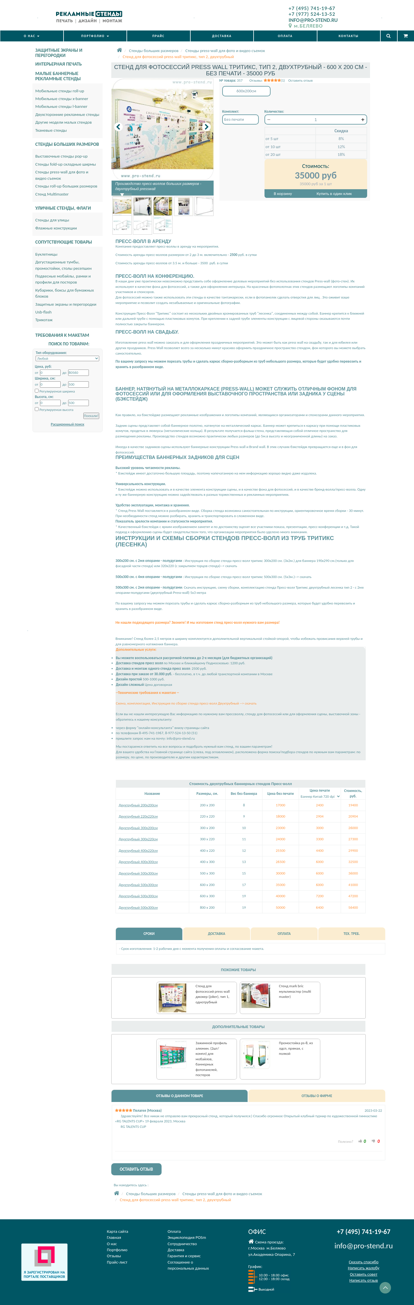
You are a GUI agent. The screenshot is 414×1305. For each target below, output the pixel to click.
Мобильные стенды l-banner (61, 106)
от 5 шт (272, 138)
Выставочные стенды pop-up (61, 156)
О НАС (31, 36)
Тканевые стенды (51, 130)
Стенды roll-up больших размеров (66, 186)
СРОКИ (148, 933)
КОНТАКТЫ (349, 36)
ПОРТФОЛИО (95, 36)
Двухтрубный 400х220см (138, 850)
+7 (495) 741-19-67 (312, 8)
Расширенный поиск (67, 424)
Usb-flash (43, 312)
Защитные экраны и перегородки (65, 304)
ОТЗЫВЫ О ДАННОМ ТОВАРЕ (179, 1096)
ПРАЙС (158, 36)
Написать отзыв (363, 1280)
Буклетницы (46, 254)
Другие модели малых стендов (63, 122)
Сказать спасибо (363, 1261)
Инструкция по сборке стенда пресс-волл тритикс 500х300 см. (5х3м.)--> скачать (248, 577)
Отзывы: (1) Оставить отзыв (281, 80)
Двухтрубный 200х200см (138, 805)
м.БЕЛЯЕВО (306, 25)
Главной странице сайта (173, 752)
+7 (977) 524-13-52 (312, 14)
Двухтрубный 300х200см (138, 828)
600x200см (246, 90)
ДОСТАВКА (222, 36)
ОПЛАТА (285, 36)
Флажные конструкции (56, 228)
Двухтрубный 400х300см (138, 862)
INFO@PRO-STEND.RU (313, 20)
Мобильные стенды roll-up (59, 90)
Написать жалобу (363, 1267)
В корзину (283, 193)
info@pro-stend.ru (181, 738)
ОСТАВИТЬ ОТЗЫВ (136, 1169)
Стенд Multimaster (52, 194)
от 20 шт (273, 154)
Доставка (176, 1249)
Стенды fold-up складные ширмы (65, 164)
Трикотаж (44, 319)
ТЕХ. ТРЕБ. (352, 933)
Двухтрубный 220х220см (138, 816)
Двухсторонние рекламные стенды (67, 114)
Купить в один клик (334, 193)
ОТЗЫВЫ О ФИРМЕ (317, 1096)
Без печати (234, 119)
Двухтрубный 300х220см (138, 839)
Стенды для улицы (52, 220)
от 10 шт (273, 146)
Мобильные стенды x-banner (61, 98)
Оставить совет (363, 1274)
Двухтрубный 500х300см (138, 873)
